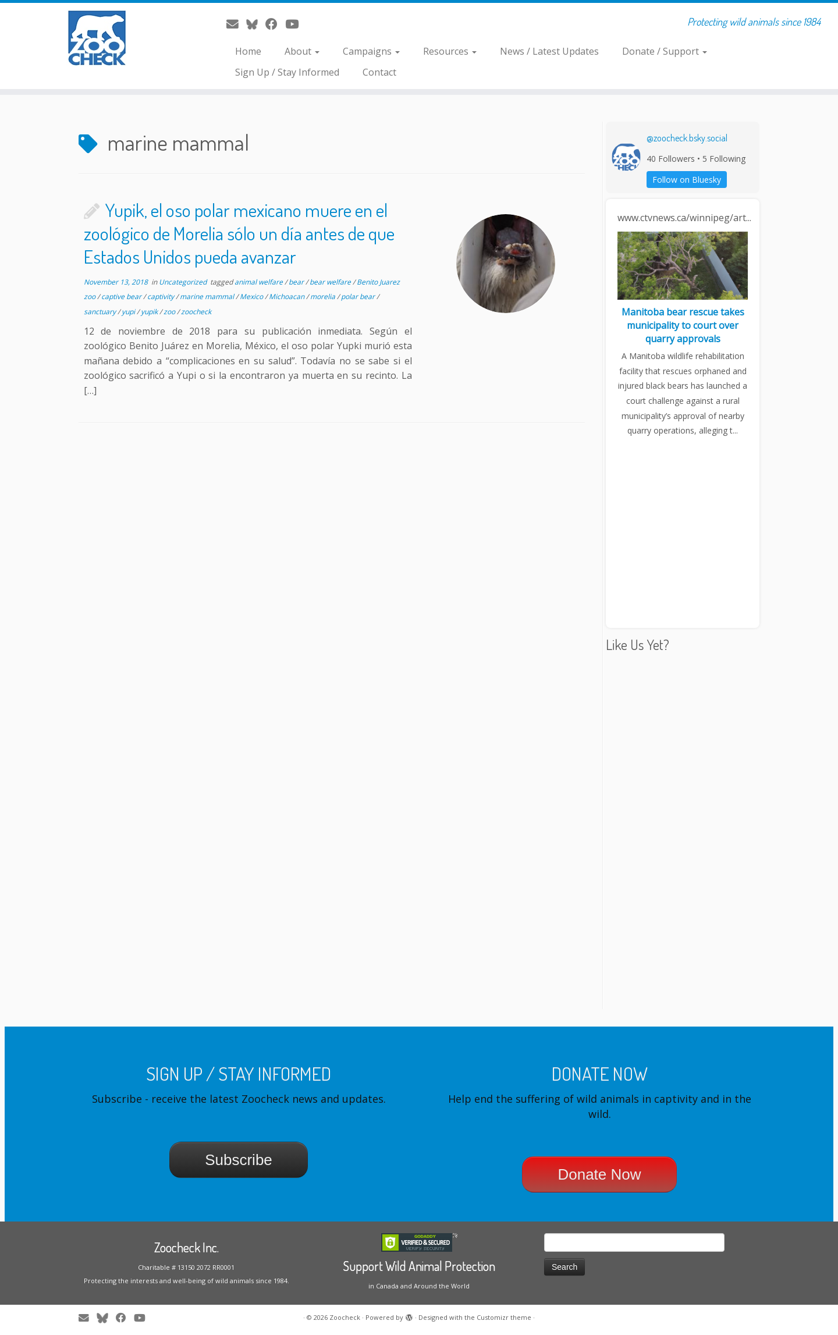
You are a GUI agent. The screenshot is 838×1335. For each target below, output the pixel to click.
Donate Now (599, 1174)
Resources (450, 51)
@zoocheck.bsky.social (687, 138)
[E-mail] (236, 24)
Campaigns (371, 51)
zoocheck (196, 312)
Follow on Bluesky (686, 179)
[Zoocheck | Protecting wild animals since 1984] (96, 38)
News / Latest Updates (549, 51)
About (302, 51)
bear (297, 282)
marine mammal (208, 296)
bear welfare (331, 282)
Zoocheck (344, 1317)
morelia (323, 296)
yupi (129, 312)
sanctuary (101, 312)
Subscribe (238, 1160)
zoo (170, 312)
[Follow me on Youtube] (295, 24)
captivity (161, 296)
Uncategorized (183, 282)
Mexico (252, 296)
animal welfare (260, 282)
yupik (150, 312)
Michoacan (287, 296)
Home (248, 51)
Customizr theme (504, 1317)
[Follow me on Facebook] (275, 24)
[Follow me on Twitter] (255, 24)
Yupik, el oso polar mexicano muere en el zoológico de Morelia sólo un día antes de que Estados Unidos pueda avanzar (239, 233)
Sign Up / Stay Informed (287, 72)
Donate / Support (664, 51)
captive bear (122, 296)
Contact (379, 72)
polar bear (359, 296)
